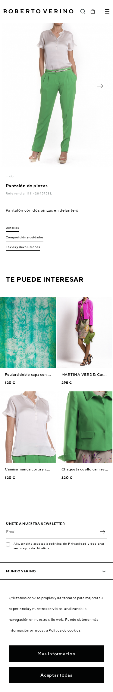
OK (102, 532)
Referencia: (16, 193)
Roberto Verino (38, 11)
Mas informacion (56, 653)
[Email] (52, 532)
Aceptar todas (56, 675)
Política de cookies (64, 630)
